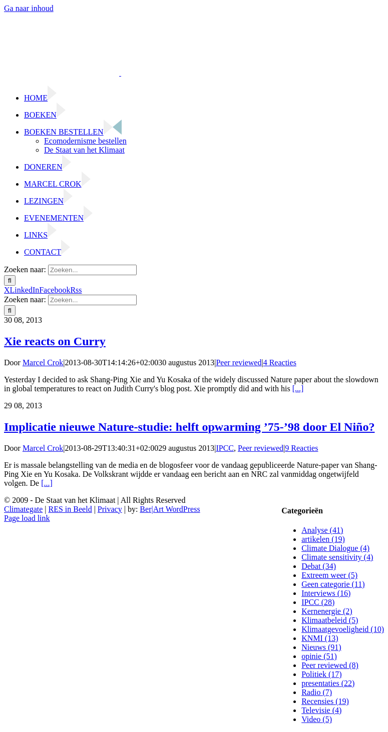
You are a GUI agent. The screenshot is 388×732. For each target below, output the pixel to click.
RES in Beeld (70, 509)
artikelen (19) (323, 539)
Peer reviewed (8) (329, 665)
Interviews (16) (325, 593)
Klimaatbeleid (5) (329, 620)
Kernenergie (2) (326, 611)
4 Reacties (279, 362)
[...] (298, 388)
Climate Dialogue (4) (335, 548)
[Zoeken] (10, 280)
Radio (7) (316, 692)
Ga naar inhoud (29, 8)
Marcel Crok (43, 362)
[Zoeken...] (92, 270)
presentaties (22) (327, 683)
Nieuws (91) (321, 647)
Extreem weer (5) (329, 575)
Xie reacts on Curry (55, 341)
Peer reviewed (238, 362)
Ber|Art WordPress (170, 509)
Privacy (110, 509)
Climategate (23, 509)
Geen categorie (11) (332, 584)
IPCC (225, 448)
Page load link (27, 518)
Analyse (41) (322, 530)
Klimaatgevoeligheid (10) (342, 629)
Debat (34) (318, 566)
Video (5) (316, 719)
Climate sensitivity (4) (337, 557)
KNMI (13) (319, 638)
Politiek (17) (321, 674)
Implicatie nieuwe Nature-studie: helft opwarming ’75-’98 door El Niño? (189, 426)
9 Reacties (301, 448)
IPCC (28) (317, 602)
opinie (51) (319, 656)
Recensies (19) (325, 701)
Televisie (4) (321, 710)
